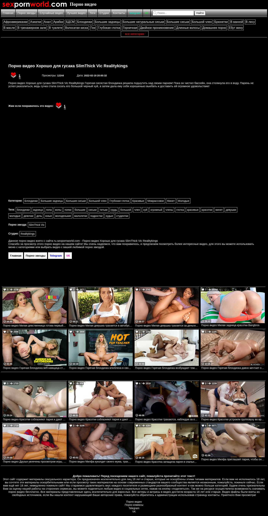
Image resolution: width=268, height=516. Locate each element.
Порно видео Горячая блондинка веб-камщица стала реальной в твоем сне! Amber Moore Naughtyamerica (35, 367)
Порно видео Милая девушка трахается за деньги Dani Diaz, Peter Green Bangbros (167, 325)
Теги (92, 12)
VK (147, 12)
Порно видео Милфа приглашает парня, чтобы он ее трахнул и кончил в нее (233, 459)
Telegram (135, 12)
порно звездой (94, 247)
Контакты (119, 12)
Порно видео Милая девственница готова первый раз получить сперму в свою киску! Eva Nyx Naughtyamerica (35, 325)
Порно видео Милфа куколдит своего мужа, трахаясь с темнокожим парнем (101, 461)
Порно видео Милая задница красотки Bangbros (230, 325)
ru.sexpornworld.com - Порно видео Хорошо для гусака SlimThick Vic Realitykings (106, 240)
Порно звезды (26, 12)
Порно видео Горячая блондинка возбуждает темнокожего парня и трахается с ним (167, 367)
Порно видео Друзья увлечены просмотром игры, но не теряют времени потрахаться (35, 461)
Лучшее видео (76, 12)
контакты (214, 494)
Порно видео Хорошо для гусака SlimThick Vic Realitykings (68, 66)
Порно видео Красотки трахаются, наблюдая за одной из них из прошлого (167, 419)
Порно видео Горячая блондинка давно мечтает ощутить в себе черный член (233, 367)
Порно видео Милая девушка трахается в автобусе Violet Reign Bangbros (101, 325)
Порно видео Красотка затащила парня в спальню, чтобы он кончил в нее (167, 461)
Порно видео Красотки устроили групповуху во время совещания (233, 419)
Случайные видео (51, 12)
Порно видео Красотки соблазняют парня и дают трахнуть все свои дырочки (101, 419)
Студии (104, 12)
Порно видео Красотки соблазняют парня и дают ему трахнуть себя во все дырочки (35, 419)
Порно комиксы (134, 504)
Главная (8, 12)
